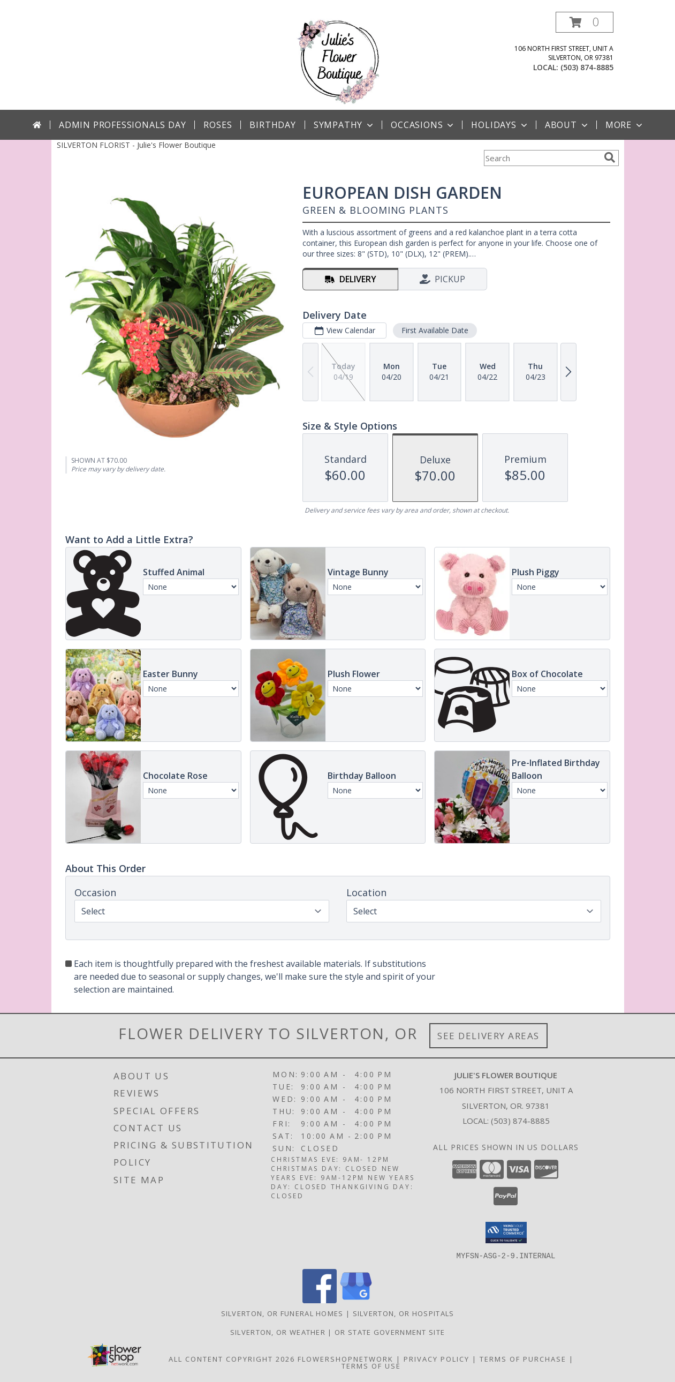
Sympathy (344, 125)
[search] (609, 157)
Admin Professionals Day (122, 125)
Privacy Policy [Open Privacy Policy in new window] (436, 1358)
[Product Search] (541, 158)
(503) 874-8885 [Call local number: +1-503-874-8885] (586, 67)
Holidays (500, 125)
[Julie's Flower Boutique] (337, 61)
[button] (584, 22)
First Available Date (434, 330)
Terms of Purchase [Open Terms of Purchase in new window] (523, 1358)
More (624, 125)
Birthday (272, 125)
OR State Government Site (390, 1331)
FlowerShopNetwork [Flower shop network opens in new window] (345, 1358)
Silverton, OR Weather (277, 1331)
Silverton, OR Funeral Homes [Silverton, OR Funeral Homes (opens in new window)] (282, 1313)
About (567, 125)
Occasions (423, 125)
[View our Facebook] (319, 1300)
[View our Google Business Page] (356, 1300)
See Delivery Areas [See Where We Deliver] (488, 1036)
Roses (217, 125)
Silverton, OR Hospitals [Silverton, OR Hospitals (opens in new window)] (403, 1313)
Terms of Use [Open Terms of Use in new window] (371, 1365)
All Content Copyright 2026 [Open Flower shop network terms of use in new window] (232, 1358)
